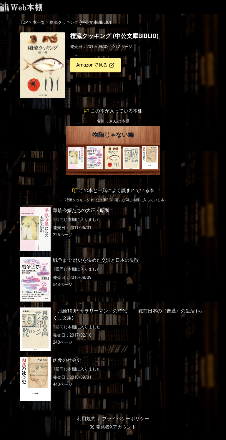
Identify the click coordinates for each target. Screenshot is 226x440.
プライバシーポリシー (125, 418)
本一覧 (39, 22)
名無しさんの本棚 (113, 121)
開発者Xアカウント (113, 427)
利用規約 (86, 418)
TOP (24, 22)
